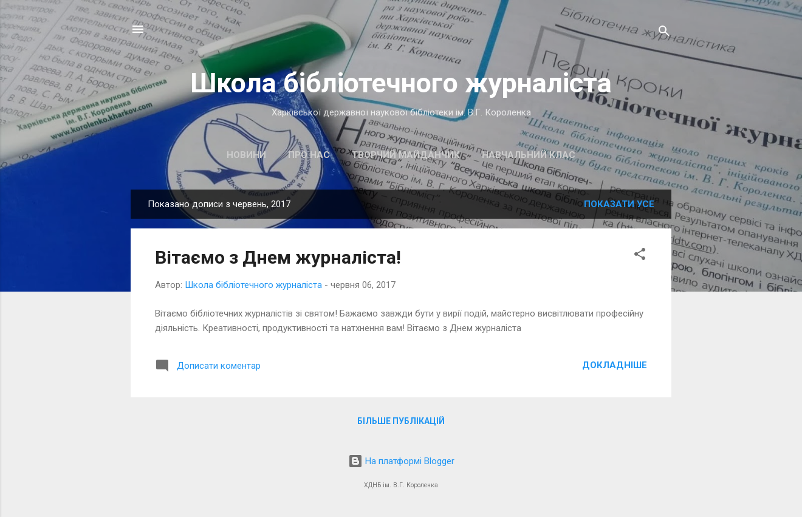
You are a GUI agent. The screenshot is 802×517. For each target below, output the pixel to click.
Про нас (309, 154)
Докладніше (614, 365)
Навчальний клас (528, 154)
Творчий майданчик (406, 154)
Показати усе (619, 204)
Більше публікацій (401, 421)
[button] (639, 256)
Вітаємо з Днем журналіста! (278, 257)
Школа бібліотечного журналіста (401, 83)
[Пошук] (664, 33)
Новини (246, 154)
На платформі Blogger (401, 461)
